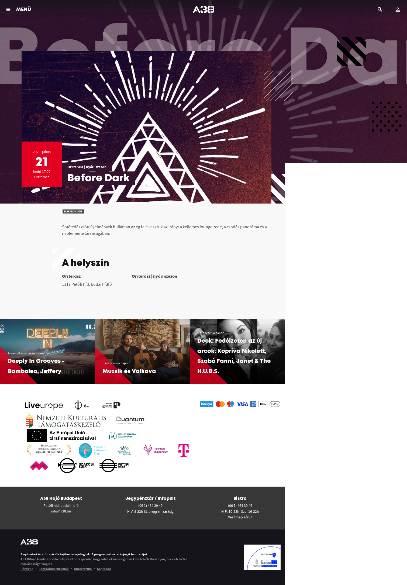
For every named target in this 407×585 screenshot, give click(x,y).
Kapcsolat (104, 569)
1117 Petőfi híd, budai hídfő (87, 284)
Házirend (26, 569)
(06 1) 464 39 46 (240, 505)
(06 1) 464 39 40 (150, 505)
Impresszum (83, 569)
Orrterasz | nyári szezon (86, 166)
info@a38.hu (61, 511)
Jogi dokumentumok (54, 569)
